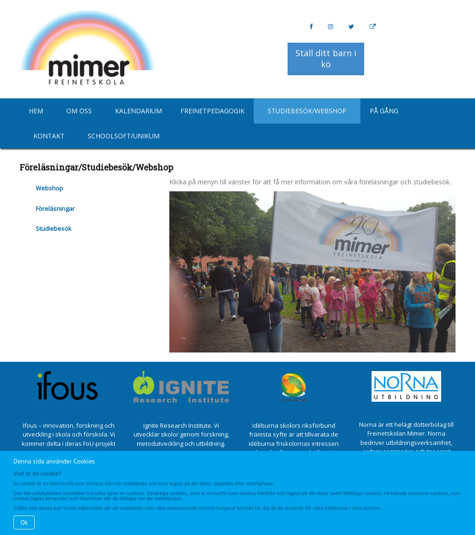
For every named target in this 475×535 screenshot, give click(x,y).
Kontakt (48, 135)
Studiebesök (53, 228)
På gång (384, 110)
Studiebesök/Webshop (307, 110)
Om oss (79, 110)
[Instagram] (330, 26)
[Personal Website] (373, 26)
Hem (36, 110)
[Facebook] (311, 26)
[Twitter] (351, 26)
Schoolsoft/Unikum (124, 135)
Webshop (49, 188)
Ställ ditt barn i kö (325, 58)
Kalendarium (138, 110)
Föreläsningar (55, 208)
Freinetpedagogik (212, 110)
